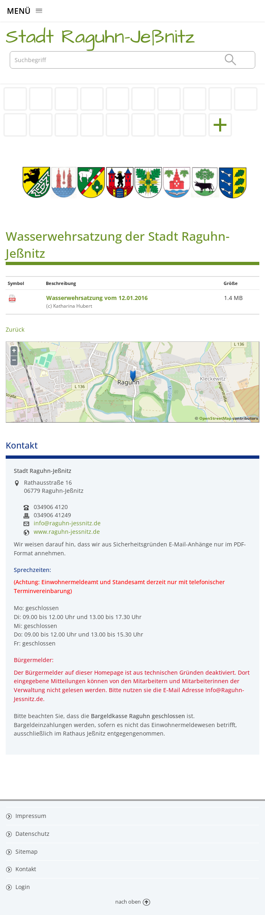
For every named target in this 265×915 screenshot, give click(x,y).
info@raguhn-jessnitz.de (67, 523)
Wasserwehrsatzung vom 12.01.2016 (97, 298)
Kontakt (25, 869)
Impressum (30, 816)
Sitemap (26, 851)
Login (22, 887)
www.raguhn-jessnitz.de (67, 532)
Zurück (15, 329)
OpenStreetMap (215, 418)
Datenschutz (32, 833)
